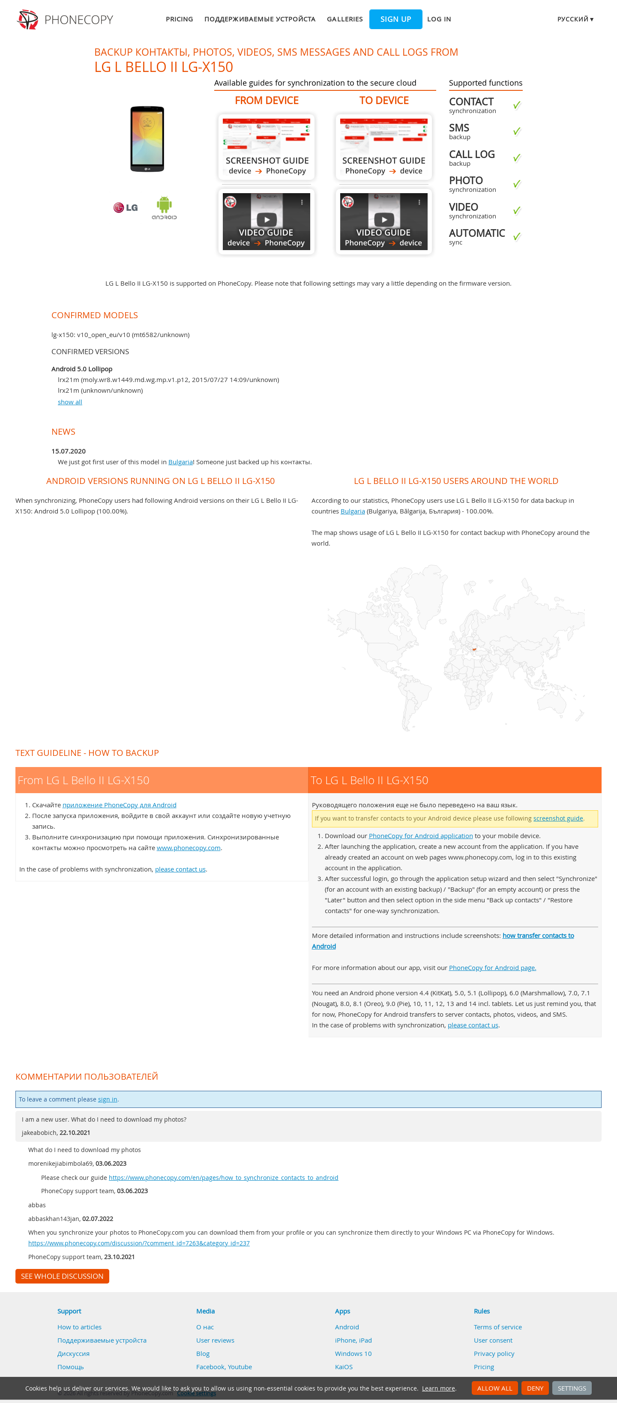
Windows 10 (353, 1353)
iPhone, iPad (353, 1340)
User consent (493, 1340)
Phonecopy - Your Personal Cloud (66, 20)
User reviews (215, 1340)
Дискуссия (73, 1353)
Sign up (395, 19)
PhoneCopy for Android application (421, 835)
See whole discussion (62, 1276)
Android (347, 1326)
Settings (572, 1388)
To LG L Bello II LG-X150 (384, 147)
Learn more (438, 1388)
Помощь (70, 1366)
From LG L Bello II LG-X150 (266, 147)
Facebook (210, 1366)
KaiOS (344, 1366)
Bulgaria (180, 461)
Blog (203, 1353)
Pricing (179, 19)
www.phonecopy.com (189, 847)
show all (70, 401)
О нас (205, 1326)
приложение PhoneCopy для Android (120, 804)
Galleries (344, 19)
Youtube (240, 1366)
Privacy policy (494, 1353)
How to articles (79, 1326)
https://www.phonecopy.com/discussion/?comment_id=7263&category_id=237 (139, 1243)
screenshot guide (558, 818)
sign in (107, 1099)
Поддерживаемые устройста (260, 19)
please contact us (180, 869)
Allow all (494, 1388)
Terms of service (498, 1326)
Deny (535, 1388)
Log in (439, 19)
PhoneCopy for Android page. (492, 967)
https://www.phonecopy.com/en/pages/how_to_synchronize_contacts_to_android (223, 1178)
